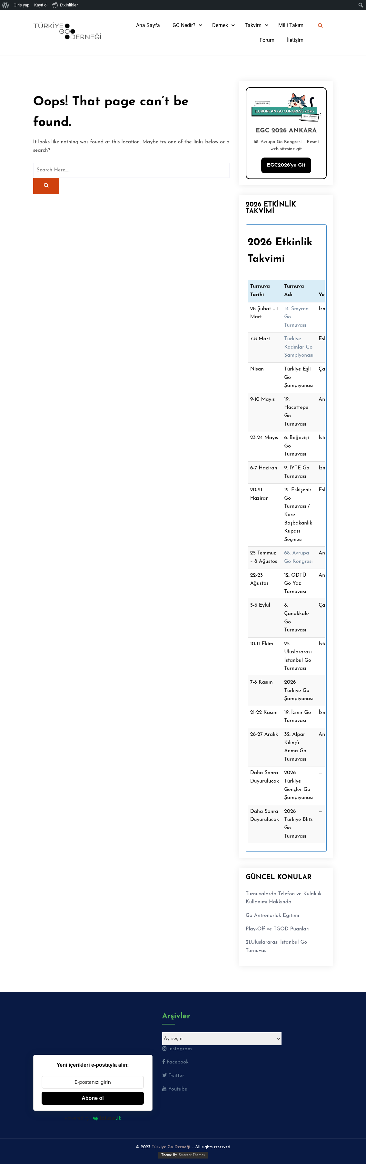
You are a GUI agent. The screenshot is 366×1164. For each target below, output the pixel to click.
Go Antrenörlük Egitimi (272, 915)
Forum (267, 40)
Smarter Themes (192, 1155)
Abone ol (93, 1098)
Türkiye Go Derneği (171, 1147)
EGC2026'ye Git (286, 165)
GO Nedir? (184, 25)
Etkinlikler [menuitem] (65, 5)
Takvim (253, 25)
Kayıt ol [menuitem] (40, 5)
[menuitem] (5, 5)
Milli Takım (290, 25)
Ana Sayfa (148, 25)
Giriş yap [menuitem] (21, 5)
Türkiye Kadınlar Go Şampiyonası (298, 347)
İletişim (295, 40)
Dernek (220, 25)
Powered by (93, 1118)
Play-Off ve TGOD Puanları (278, 929)
